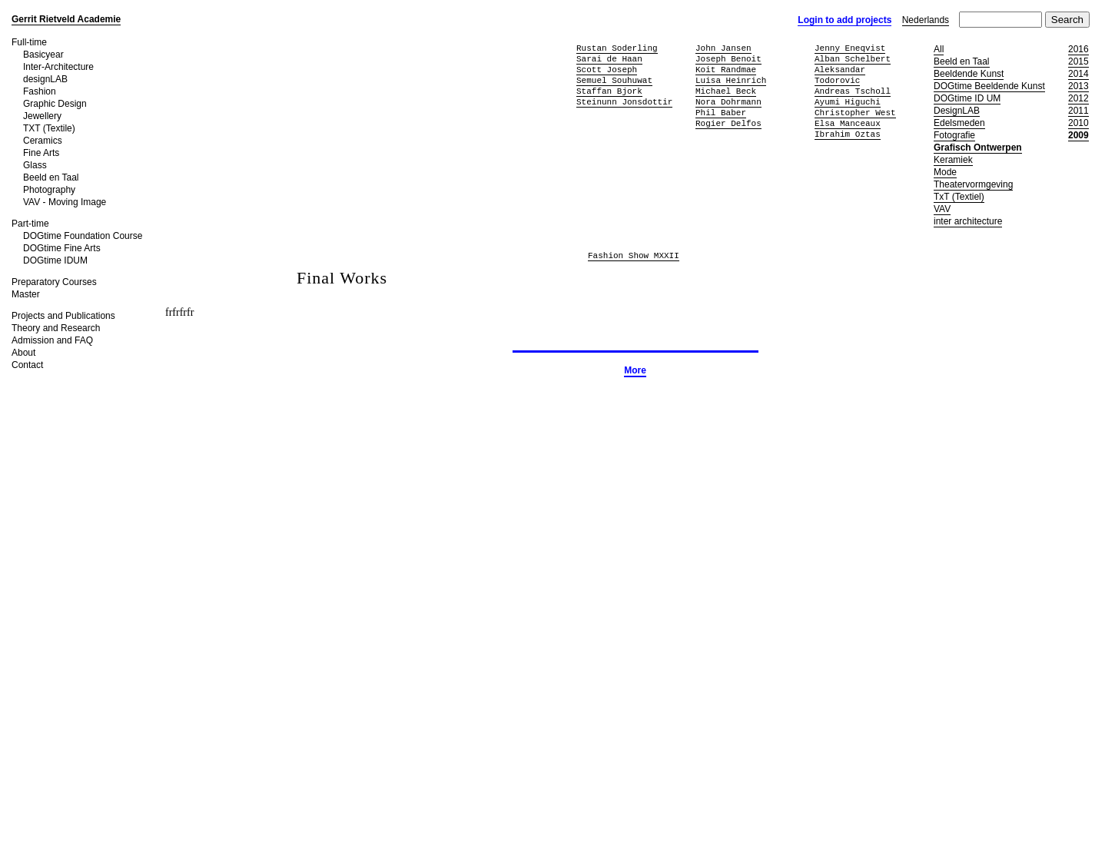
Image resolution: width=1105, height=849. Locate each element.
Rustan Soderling (617, 48)
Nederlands (925, 20)
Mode (945, 172)
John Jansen (723, 48)
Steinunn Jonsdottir (624, 102)
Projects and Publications (63, 315)
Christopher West (855, 112)
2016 (1078, 49)
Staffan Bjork (609, 91)
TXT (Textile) (49, 128)
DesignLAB (957, 110)
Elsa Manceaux (848, 123)
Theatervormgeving (973, 184)
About (23, 352)
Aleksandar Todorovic (840, 75)
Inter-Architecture (58, 66)
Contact (27, 365)
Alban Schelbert (853, 59)
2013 (1078, 86)
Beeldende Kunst (969, 73)
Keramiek (953, 159)
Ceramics (42, 140)
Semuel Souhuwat (614, 80)
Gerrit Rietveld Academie (66, 19)
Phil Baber (720, 112)
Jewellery (42, 116)
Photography (49, 189)
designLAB (45, 79)
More (635, 370)
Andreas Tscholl (853, 91)
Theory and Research (56, 328)
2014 (1078, 73)
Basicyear (43, 54)
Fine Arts (41, 153)
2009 (1078, 135)
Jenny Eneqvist (850, 48)
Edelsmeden (959, 123)
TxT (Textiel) (959, 196)
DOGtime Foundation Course (82, 235)
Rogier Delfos (728, 123)
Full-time (29, 42)
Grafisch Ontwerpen (978, 147)
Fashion (39, 91)
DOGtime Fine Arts (62, 248)
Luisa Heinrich (730, 80)
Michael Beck (725, 91)
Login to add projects (844, 20)
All (939, 49)
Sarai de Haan (609, 59)
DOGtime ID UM (967, 98)
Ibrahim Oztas (848, 134)
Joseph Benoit (728, 59)
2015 (1078, 61)
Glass (35, 165)
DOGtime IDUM (55, 260)
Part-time (30, 223)
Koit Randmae (725, 69)
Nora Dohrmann (728, 102)
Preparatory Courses (54, 282)
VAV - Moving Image (64, 202)
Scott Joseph (606, 69)
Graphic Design (55, 103)
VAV (942, 209)
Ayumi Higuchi (848, 102)
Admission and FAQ (52, 340)
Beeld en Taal (51, 177)
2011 (1078, 110)
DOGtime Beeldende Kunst (989, 86)
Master (26, 294)
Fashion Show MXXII (633, 256)
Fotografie (954, 135)
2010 (1078, 123)
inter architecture (968, 221)
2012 (1078, 98)
